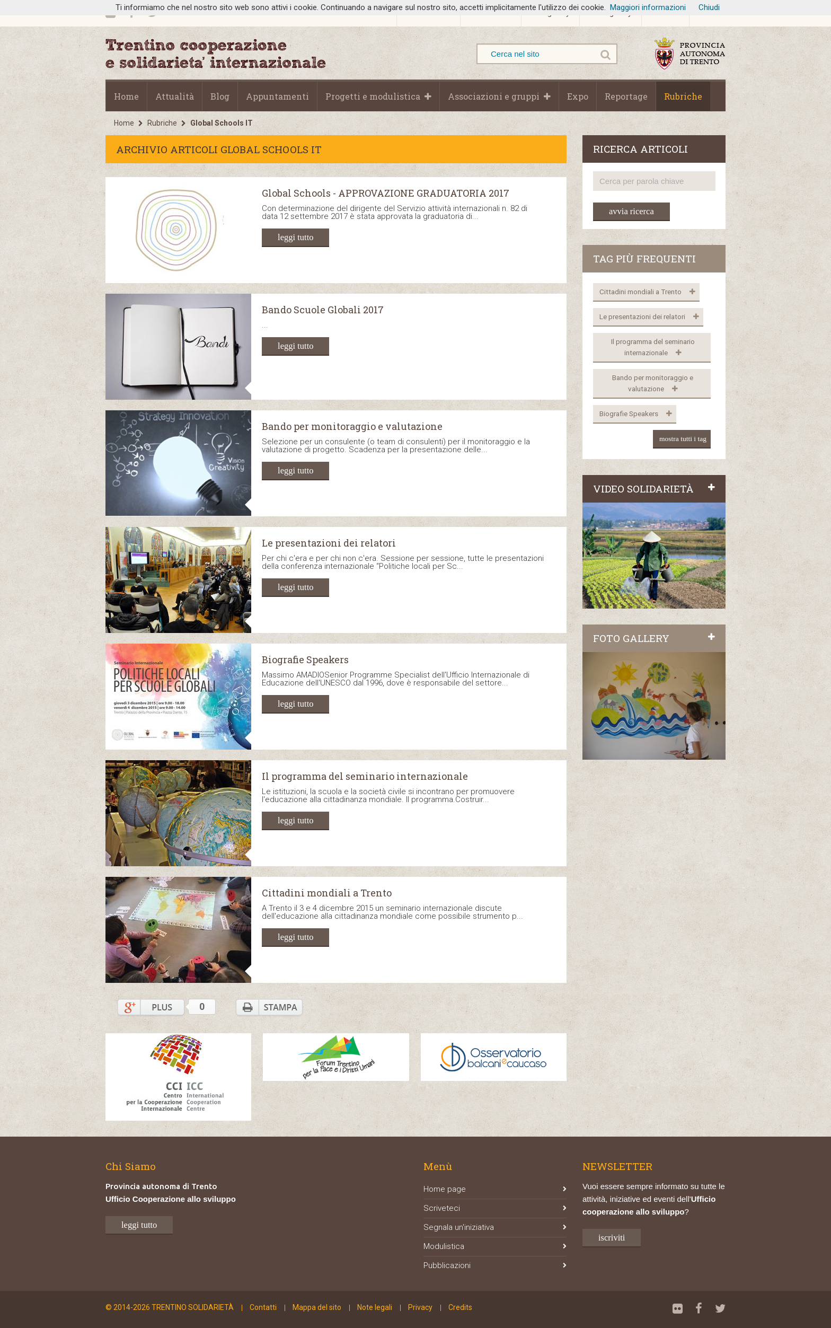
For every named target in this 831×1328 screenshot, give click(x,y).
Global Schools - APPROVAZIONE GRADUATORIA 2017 (385, 193)
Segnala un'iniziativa (495, 1227)
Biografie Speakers (305, 660)
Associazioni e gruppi (494, 96)
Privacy (420, 1307)
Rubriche (683, 96)
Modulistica (495, 1246)
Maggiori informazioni (648, 7)
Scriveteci (495, 1208)
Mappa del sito (317, 1307)
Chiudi (709, 7)
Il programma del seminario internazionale (365, 776)
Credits (460, 1307)
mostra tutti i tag (682, 439)
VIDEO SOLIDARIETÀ (654, 488)
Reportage (626, 96)
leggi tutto (295, 237)
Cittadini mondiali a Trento (327, 893)
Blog (219, 96)
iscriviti (611, 1238)
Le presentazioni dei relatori (329, 543)
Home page (495, 1189)
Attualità (174, 96)
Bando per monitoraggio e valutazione (352, 427)
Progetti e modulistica (372, 96)
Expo (577, 96)
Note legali (374, 1307)
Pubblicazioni (495, 1265)
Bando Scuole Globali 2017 (323, 310)
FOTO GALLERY (654, 638)
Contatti (263, 1307)
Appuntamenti (277, 96)
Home (126, 96)
